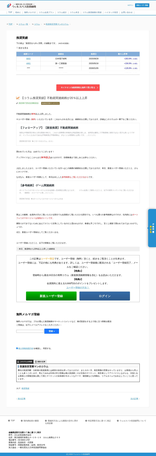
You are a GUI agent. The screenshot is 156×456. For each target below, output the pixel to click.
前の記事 (21, 399)
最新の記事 (41, 362)
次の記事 (134, 399)
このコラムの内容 (26, 362)
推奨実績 (25, 388)
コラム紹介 (62, 12)
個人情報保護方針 (26, 348)
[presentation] (34, 340)
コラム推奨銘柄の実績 (92, 12)
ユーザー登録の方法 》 (78, 287)
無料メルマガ (30, 12)
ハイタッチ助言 (111, 12)
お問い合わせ (127, 12)
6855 (28, 59)
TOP (10, 12)
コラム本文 (74, 12)
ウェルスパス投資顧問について (133, 421)
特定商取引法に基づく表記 (99, 421)
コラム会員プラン (46, 12)
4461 (28, 63)
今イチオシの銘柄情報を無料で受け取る (78, 88)
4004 (28, 73)
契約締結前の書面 (31, 421)
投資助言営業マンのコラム (50, 103)
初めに (18, 12)
